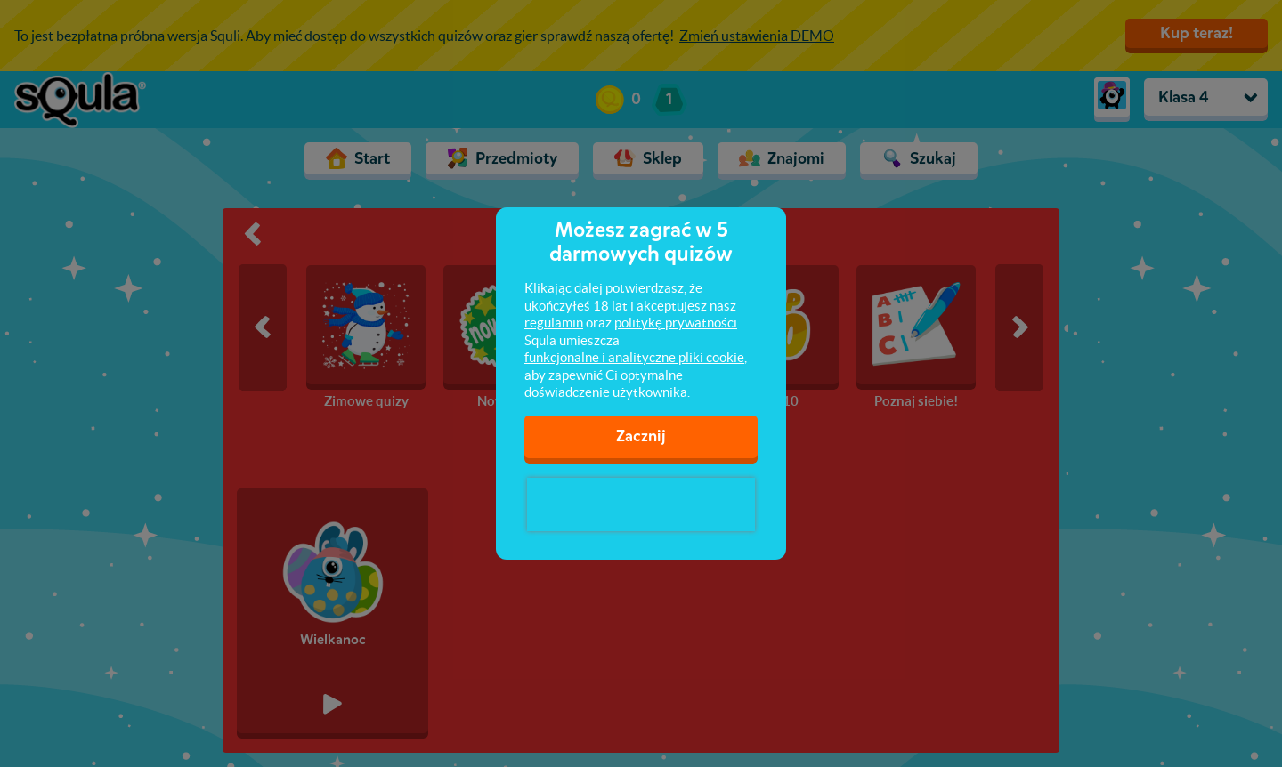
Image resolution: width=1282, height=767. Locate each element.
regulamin (553, 322)
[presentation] (641, 504)
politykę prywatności (675, 322)
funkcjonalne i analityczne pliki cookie (634, 357)
